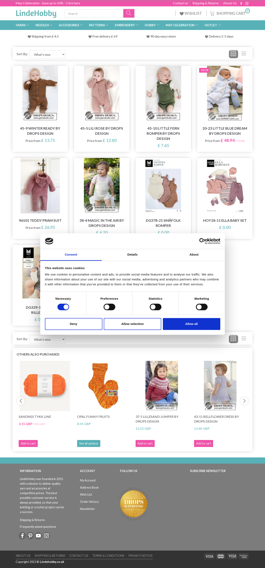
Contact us (180, 3)
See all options (88, 443)
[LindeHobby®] (36, 12)
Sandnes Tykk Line (35, 416)
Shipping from (42, 36)
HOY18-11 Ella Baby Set (225, 220)
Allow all (191, 324)
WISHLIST (191, 13)
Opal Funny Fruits (93, 416)
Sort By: (22, 54)
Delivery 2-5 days (221, 36)
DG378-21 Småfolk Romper (163, 223)
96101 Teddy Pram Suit (40, 220)
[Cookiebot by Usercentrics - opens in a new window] (202, 241)
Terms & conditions (108, 555)
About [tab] (194, 254)
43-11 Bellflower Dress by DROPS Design (216, 419)
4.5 (56, 36)
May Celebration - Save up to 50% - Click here (48, 3)
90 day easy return (163, 36)
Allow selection (132, 324)
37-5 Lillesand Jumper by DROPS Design (157, 419)
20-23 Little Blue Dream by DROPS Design (224, 131)
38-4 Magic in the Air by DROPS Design (102, 223)
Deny (73, 324)
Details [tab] (132, 254)
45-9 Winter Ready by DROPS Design (40, 131)
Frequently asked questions (38, 526)
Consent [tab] (71, 254)
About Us (230, 3)
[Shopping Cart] (229, 13)
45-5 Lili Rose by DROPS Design (101, 131)
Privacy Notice (140, 555)
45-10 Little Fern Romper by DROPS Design (163, 133)
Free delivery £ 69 (104, 36)
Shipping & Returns (205, 3)
